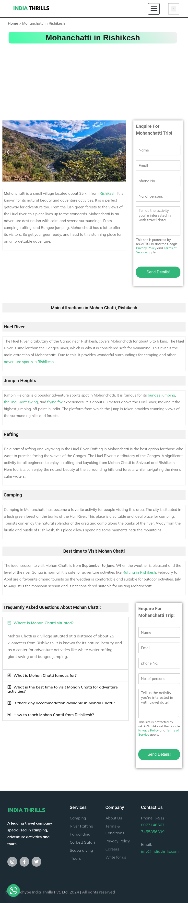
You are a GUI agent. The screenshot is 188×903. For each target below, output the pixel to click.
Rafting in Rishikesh (139, 572)
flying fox (55, 402)
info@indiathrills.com (160, 851)
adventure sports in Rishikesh (29, 361)
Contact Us (152, 807)
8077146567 (152, 824)
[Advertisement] (94, 81)
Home (13, 23)
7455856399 (152, 831)
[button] (154, 9)
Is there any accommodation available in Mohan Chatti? (64, 702)
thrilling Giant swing (21, 402)
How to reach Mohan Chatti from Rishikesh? (53, 714)
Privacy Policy (146, 248)
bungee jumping (161, 395)
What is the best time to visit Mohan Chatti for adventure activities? (63, 689)
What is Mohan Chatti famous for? (45, 675)
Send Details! (158, 272)
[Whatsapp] (13, 890)
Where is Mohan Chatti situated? (43, 622)
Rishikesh (107, 193)
